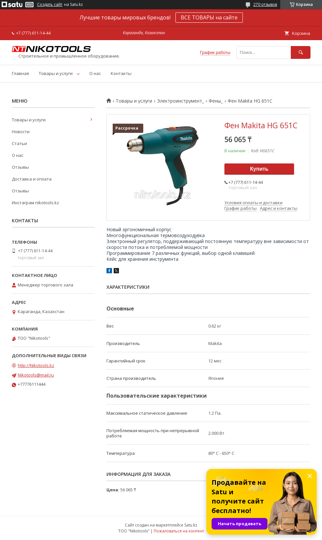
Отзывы (20, 167)
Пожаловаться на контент (179, 531)
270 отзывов (265, 4)
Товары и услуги (56, 73)
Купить (259, 169)
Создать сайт (49, 4)
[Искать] (300, 52)
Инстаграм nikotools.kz (35, 203)
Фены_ (216, 101)
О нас (95, 73)
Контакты (121, 73)
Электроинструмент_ (180, 101)
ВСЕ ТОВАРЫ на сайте (209, 17)
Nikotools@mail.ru (36, 375)
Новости (21, 132)
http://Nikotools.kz (36, 365)
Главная (20, 73)
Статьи (19, 143)
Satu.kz (190, 525)
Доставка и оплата (32, 179)
